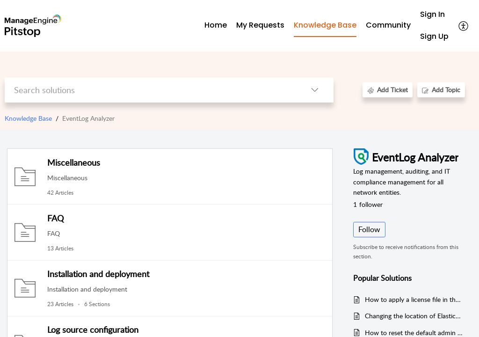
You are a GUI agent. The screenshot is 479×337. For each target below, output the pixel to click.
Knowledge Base (28, 118)
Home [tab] (215, 25)
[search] (150, 90)
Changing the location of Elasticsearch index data (414, 315)
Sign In (432, 14)
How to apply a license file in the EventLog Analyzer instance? (414, 299)
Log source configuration (92, 329)
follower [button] (368, 204)
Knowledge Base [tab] (325, 25)
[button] (463, 26)
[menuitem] (434, 15)
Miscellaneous (73, 162)
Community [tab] (388, 25)
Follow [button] (369, 229)
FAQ (55, 218)
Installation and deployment (98, 274)
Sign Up (434, 36)
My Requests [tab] (260, 25)
